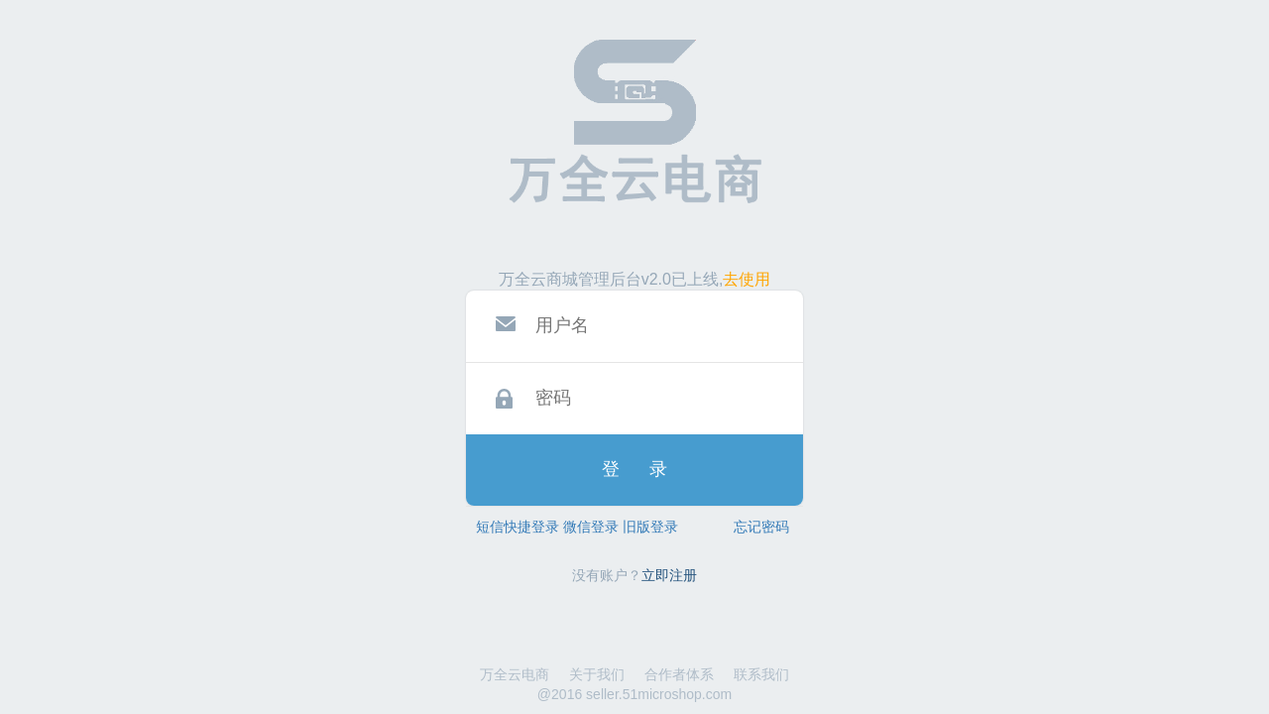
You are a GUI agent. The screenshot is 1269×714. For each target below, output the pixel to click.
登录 (649, 469)
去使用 (746, 279)
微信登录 (591, 527)
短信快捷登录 (517, 527)
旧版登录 (650, 527)
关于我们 (597, 674)
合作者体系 (679, 674)
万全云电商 (514, 674)
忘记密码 (761, 527)
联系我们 (761, 674)
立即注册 (669, 575)
